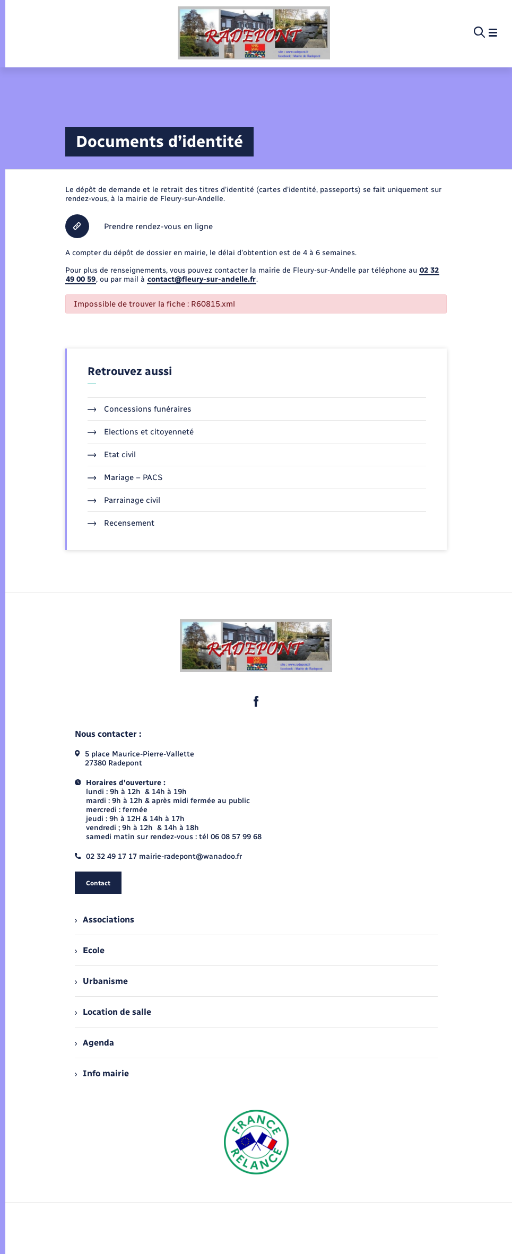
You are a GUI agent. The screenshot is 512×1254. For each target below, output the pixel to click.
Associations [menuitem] (104, 920)
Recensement (121, 523)
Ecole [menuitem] (90, 950)
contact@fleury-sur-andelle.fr (201, 279)
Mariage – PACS (125, 477)
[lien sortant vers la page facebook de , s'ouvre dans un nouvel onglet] (256, 701)
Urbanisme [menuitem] (101, 981)
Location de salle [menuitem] (113, 1012)
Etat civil (112, 454)
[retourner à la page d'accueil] (254, 32)
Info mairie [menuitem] (102, 1073)
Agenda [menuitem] (94, 1043)
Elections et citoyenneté (141, 432)
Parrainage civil (124, 500)
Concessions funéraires (140, 409)
